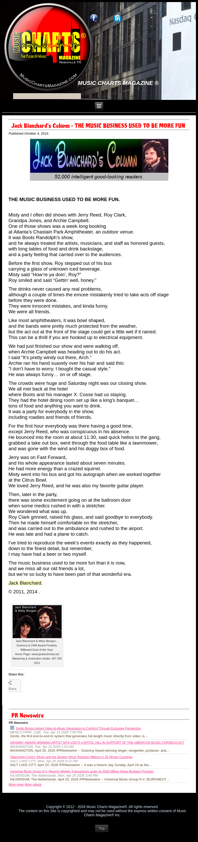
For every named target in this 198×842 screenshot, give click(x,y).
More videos (33, 784)
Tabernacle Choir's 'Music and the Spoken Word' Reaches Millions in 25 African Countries (71, 757)
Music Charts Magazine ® (118, 83)
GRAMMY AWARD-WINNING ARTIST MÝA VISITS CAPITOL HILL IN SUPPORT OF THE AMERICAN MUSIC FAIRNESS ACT (97, 742)
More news (16, 784)
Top (102, 828)
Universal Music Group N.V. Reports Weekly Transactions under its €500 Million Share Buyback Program (82, 771)
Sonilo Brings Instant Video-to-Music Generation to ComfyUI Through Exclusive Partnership (75, 728)
